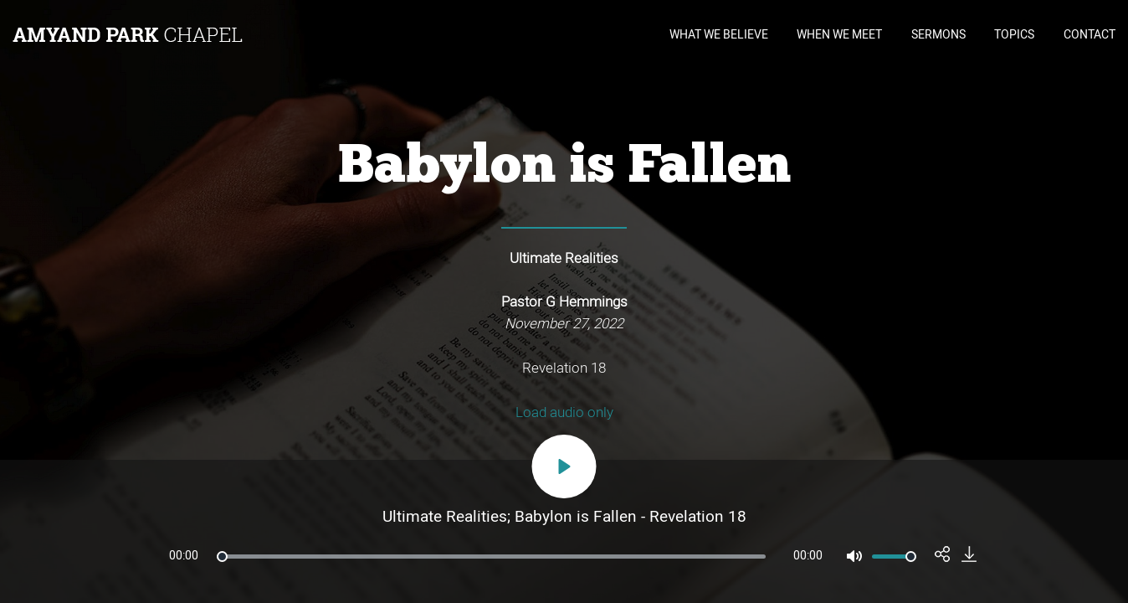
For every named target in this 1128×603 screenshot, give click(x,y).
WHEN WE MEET (839, 35)
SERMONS (938, 35)
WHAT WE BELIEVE (718, 35)
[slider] (491, 556)
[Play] (564, 466)
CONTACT (1089, 35)
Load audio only (564, 412)
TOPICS (1014, 35)
